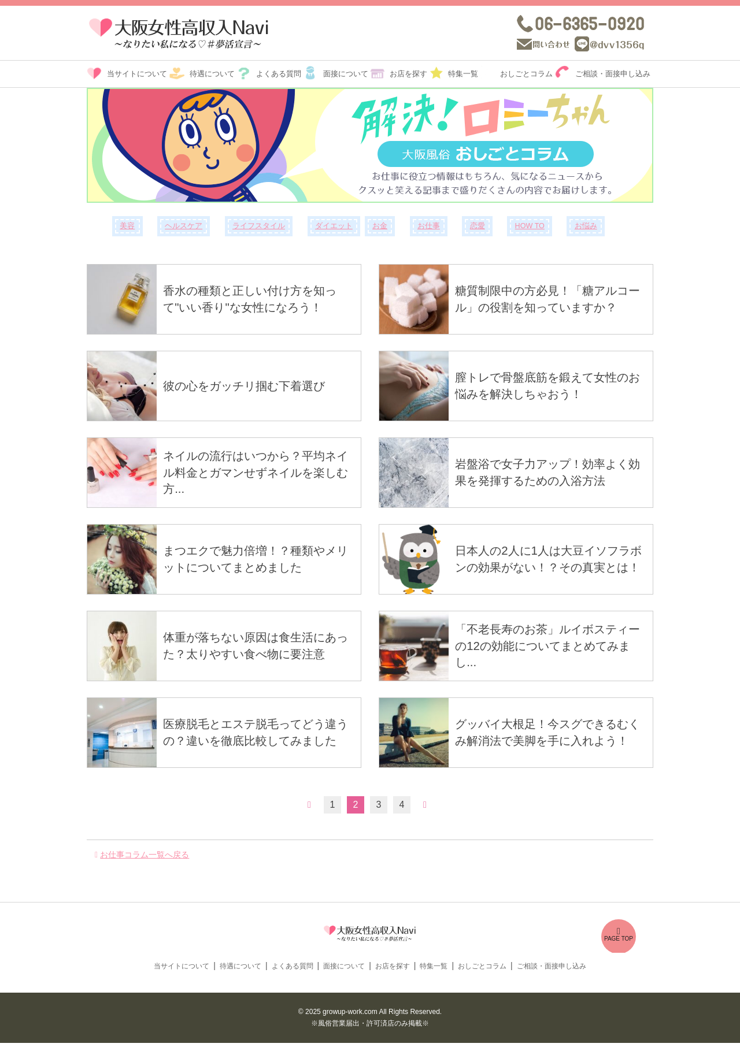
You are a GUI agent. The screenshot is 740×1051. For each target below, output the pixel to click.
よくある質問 (278, 73)
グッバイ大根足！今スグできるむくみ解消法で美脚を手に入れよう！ (549, 732)
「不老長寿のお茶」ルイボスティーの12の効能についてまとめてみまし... (550, 646)
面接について (345, 73)
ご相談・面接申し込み (612, 73)
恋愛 (477, 226)
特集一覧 (463, 73)
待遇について (212, 73)
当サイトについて (137, 73)
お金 (379, 226)
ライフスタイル (258, 226)
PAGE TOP (618, 934)
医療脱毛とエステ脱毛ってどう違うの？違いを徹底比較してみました (256, 732)
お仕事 (428, 226)
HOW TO (530, 226)
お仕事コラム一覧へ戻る (144, 854)
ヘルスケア (183, 226)
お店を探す (408, 73)
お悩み (586, 226)
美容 (127, 226)
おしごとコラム (526, 73)
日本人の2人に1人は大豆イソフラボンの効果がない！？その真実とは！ (548, 559)
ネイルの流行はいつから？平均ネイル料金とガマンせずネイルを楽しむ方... (257, 472)
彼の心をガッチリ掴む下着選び (250, 385)
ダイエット (334, 226)
